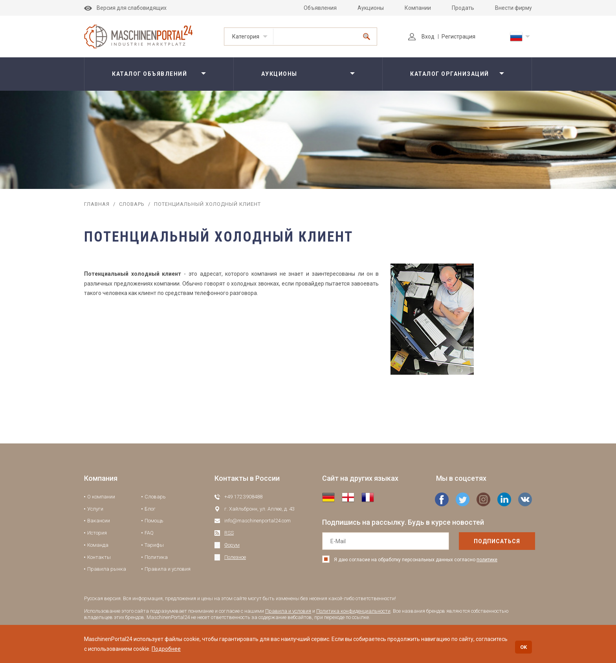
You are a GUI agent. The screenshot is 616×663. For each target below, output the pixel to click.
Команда (97, 545)
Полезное (235, 557)
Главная (97, 204)
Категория (245, 36)
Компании (418, 8)
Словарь (132, 204)
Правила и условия (168, 569)
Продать (463, 8)
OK (523, 647)
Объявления (320, 8)
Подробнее (166, 649)
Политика (156, 557)
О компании (101, 497)
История (97, 533)
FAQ (149, 533)
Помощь (154, 521)
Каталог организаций (449, 74)
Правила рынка (106, 569)
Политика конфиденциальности (353, 611)
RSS (229, 533)
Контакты (99, 557)
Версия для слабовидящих (125, 8)
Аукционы (371, 8)
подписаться (480, 541)
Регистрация (458, 36)
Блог (150, 509)
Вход (421, 36)
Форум (232, 545)
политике (487, 559)
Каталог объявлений (149, 74)
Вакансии (98, 521)
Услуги (95, 509)
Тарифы (154, 545)
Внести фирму (513, 8)
